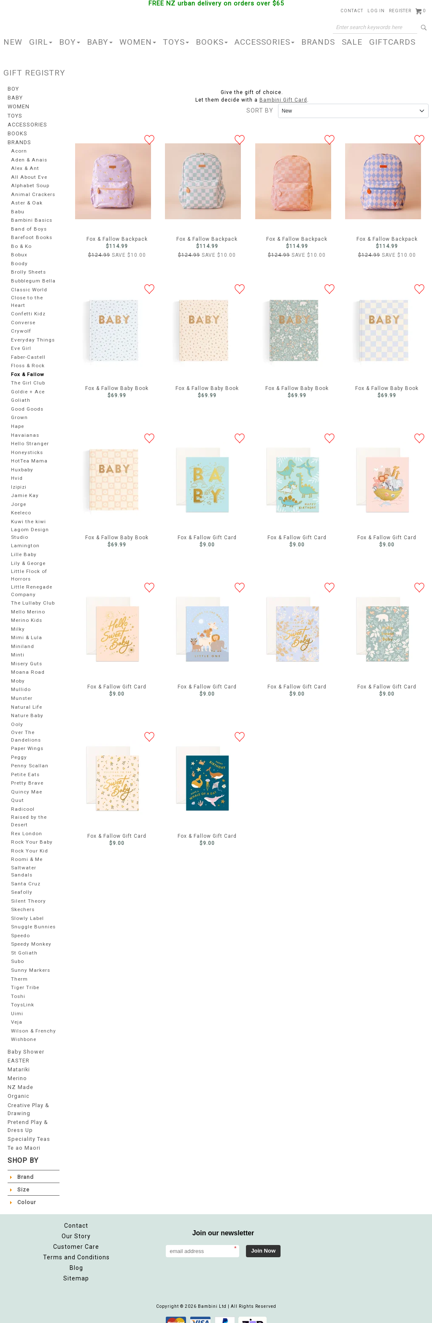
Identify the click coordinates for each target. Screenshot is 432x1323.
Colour (26, 1191)
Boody (19, 260)
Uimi (17, 1003)
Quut (17, 791)
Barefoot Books (31, 234)
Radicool (22, 800)
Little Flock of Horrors (29, 568)
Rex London (26, 823)
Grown (19, 413)
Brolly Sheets (28, 268)
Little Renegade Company (31, 583)
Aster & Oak (26, 199)
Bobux (19, 251)
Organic (18, 1089)
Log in (376, 10)
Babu (17, 208)
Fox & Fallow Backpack (113, 181)
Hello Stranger (30, 438)
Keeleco (22, 508)
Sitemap (76, 1267)
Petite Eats (25, 766)
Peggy (19, 748)
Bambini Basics (31, 216)
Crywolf (20, 326)
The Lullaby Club (33, 595)
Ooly (16, 716)
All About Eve (28, 173)
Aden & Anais (28, 156)
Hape (17, 421)
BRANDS (318, 42)
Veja (16, 1011)
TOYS (176, 42)
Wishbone (24, 1035)
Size (23, 1179)
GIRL (40, 42)
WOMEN (137, 42)
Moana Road (27, 664)
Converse (23, 317)
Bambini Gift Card (283, 100)
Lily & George (28, 557)
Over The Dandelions (26, 727)
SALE (352, 42)
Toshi (18, 985)
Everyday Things (32, 335)
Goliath (20, 395)
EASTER (18, 1055)
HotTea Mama (28, 456)
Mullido (21, 682)
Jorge (19, 499)
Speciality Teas (28, 1129)
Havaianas (24, 430)
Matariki (19, 1063)
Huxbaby (22, 465)
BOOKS (212, 42)
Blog (76, 1257)
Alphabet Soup (30, 182)
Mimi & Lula (26, 630)
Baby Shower (25, 1046)
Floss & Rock (28, 361)
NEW (12, 42)
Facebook (346, 1230)
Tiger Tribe (25, 976)
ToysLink (22, 994)
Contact (351, 10)
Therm (19, 968)
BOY (69, 42)
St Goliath (23, 942)
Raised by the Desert (28, 811)
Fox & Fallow (27, 369)
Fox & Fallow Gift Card (203, 480)
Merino (17, 1072)
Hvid (16, 473)
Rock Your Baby (31, 832)
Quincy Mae (26, 783)
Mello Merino (28, 604)
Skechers (23, 899)
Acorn (19, 147)
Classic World (29, 285)
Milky (17, 621)
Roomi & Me (27, 849)
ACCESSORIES (264, 42)
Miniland (22, 638)
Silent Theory (28, 890)
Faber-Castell (28, 352)
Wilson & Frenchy (22, 1022)
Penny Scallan (30, 757)
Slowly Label (27, 907)
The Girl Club (28, 378)
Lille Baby (23, 548)
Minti (17, 647)
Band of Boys (28, 225)
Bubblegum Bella (33, 277)
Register (400, 10)
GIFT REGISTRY (34, 73)
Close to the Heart (27, 297)
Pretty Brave (26, 774)
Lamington (25, 540)
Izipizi (19, 482)
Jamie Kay (24, 490)
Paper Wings (27, 739)
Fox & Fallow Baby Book (113, 330)
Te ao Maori (23, 1137)
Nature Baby (26, 707)
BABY (100, 42)
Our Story (76, 1225)
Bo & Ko (21, 242)
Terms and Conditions (76, 1246)
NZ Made (20, 1080)
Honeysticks (27, 447)
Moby (18, 673)
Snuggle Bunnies (33, 916)
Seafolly (21, 882)
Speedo (21, 925)
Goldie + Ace (28, 387)
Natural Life (26, 699)
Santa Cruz (25, 873)
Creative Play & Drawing (28, 1101)
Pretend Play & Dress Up (27, 1117)
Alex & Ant (24, 164)
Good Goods (27, 404)
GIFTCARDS (392, 42)
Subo (17, 951)
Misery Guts (26, 656)
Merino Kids (27, 613)
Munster (21, 690)
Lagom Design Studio (30, 528)
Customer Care (76, 1236)
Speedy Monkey (31, 933)
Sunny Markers (30, 959)
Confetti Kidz (28, 309)
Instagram (365, 1230)
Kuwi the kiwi (28, 516)
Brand (25, 1166)
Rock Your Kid (29, 841)
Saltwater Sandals (23, 861)
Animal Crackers (32, 191)
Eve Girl (21, 344)
